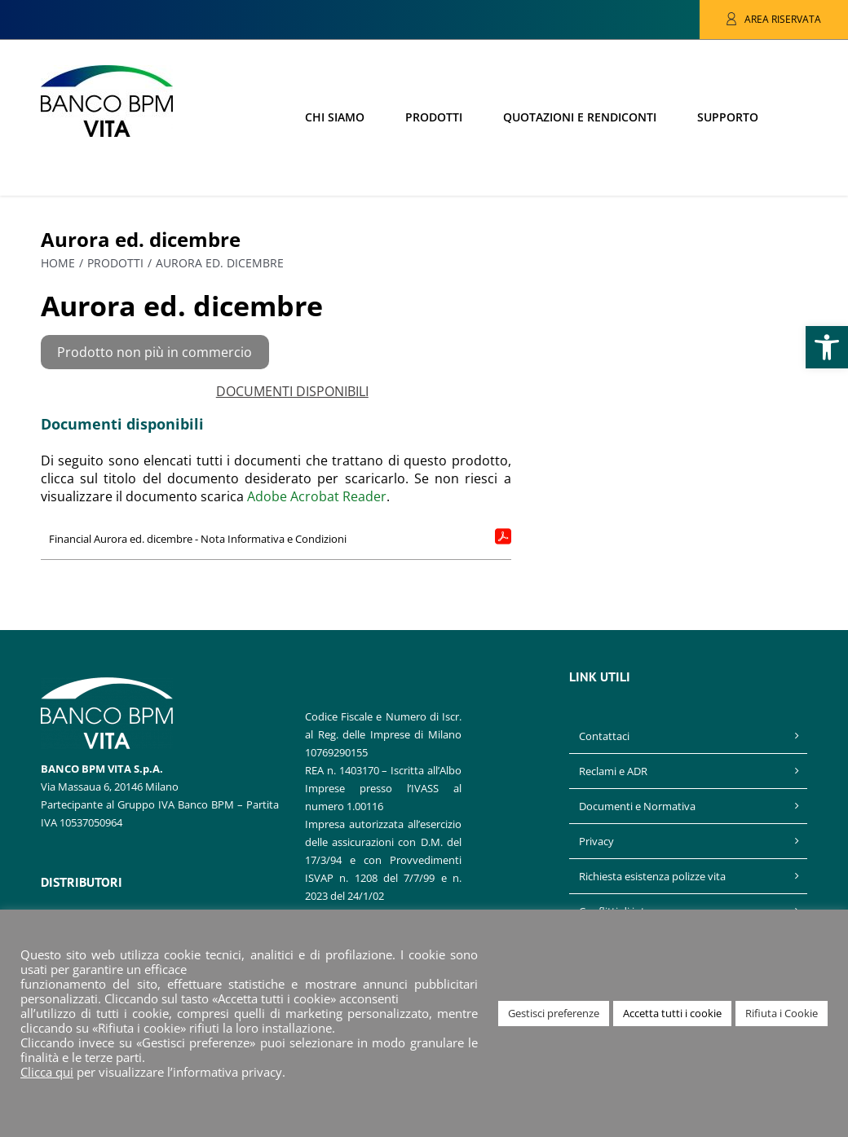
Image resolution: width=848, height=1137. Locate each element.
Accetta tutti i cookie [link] (672, 1013)
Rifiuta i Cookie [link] (781, 1013)
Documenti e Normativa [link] (637, 806)
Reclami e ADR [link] (613, 771)
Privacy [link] (596, 841)
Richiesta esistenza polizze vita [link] (652, 876)
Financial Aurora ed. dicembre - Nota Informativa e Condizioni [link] (198, 538)
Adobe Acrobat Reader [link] (316, 496)
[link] (827, 347)
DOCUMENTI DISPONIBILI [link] (292, 391)
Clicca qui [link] (46, 1072)
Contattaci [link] (604, 736)
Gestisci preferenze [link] (553, 1013)
